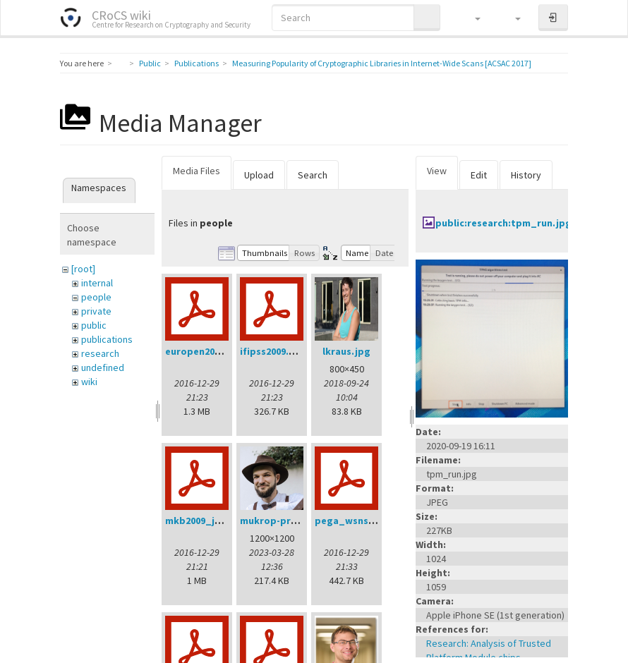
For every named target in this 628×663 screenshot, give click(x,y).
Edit (479, 175)
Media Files (196, 170)
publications (107, 339)
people (96, 297)
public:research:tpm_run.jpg (503, 223)
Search (312, 175)
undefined (102, 367)
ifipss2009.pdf (273, 351)
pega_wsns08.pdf (356, 520)
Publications (196, 63)
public (94, 325)
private (96, 311)
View (437, 170)
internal (97, 282)
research (100, 353)
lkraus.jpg (346, 351)
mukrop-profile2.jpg (288, 520)
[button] (471, 17)
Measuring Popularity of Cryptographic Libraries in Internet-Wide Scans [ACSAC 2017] (381, 63)
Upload (259, 175)
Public (150, 63)
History (526, 175)
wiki (89, 381)
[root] (83, 268)
